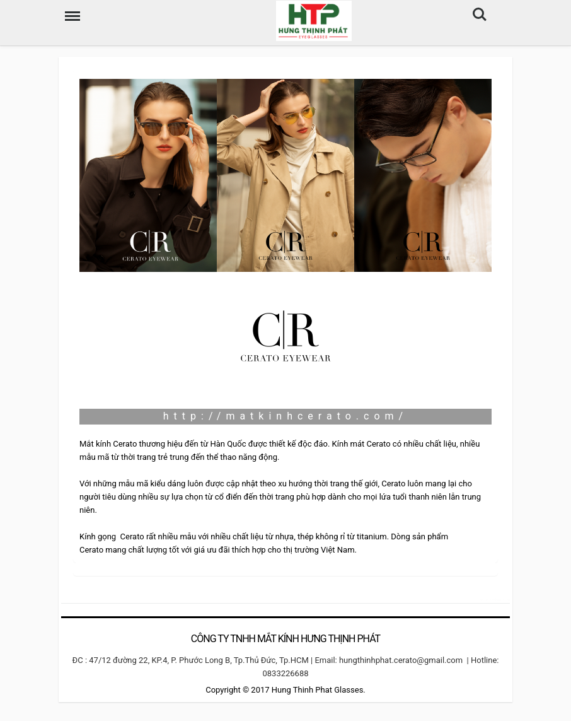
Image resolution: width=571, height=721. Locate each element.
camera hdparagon (494, 599)
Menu (69, 10)
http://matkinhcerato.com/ (285, 416)
